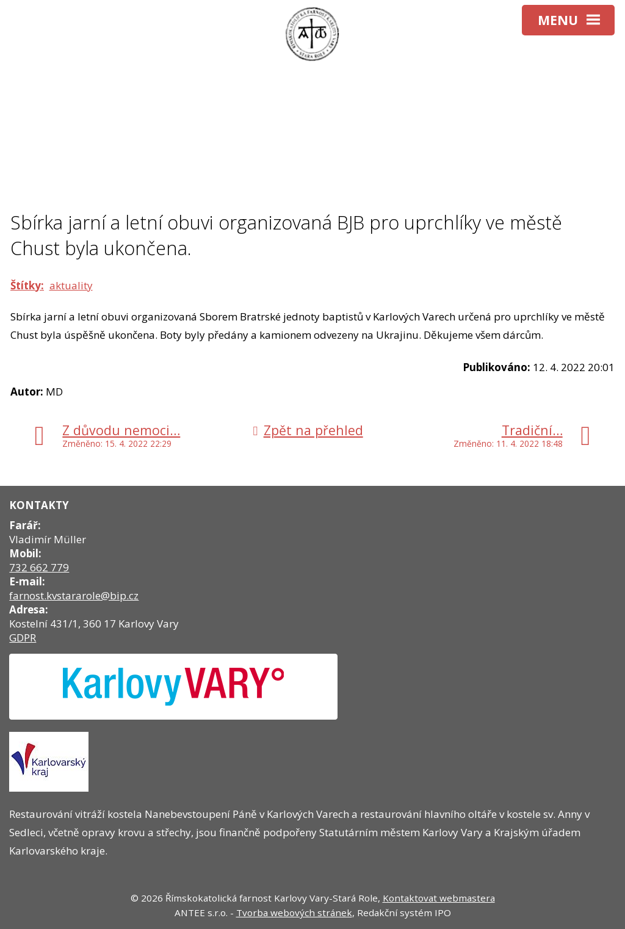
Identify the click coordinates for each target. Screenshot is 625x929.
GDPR (22, 638)
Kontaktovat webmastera (439, 898)
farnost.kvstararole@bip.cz (74, 595)
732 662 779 (39, 567)
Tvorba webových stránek (294, 912)
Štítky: (27, 285)
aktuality (71, 285)
